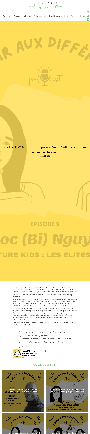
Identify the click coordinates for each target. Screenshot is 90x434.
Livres (66, 16)
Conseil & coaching (55, 16)
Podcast (17, 16)
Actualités (7, 16)
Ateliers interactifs (40, 16)
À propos (74, 16)
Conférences (26, 16)
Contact (82, 16)
